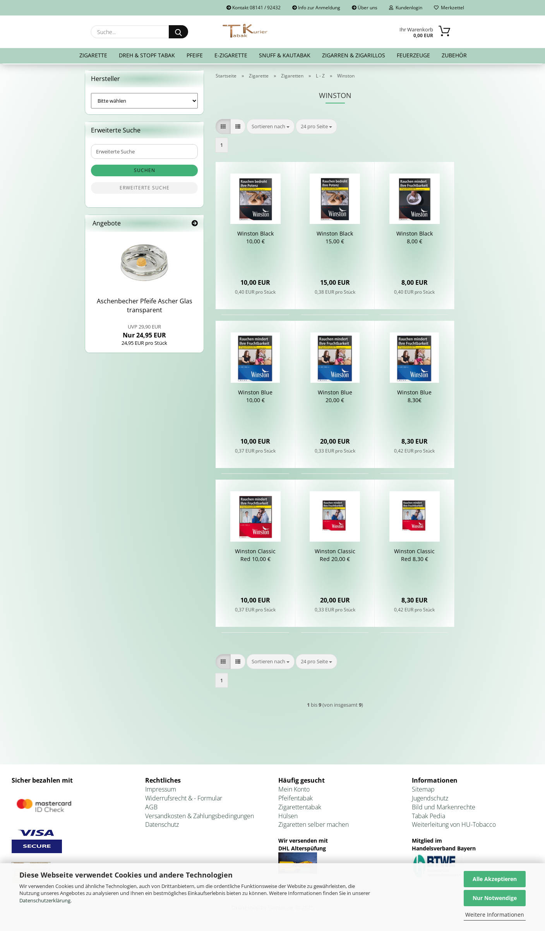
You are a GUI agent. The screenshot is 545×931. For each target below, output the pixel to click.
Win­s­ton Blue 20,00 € (335, 398)
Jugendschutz (430, 799)
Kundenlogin (405, 7)
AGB (151, 808)
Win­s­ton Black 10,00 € (255, 239)
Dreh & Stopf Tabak (147, 55)
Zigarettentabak (299, 808)
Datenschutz (162, 826)
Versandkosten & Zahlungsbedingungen (199, 817)
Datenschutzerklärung (44, 900)
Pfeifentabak (295, 799)
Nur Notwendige (495, 898)
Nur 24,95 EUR (144, 333)
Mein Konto (294, 790)
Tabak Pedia (428, 817)
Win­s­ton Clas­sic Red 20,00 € (335, 556)
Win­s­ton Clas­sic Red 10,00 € (255, 556)
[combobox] (271, 128)
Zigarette (93, 55)
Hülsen (288, 817)
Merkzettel (449, 7)
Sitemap (423, 790)
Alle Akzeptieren (495, 879)
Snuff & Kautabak (284, 55)
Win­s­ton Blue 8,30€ (414, 398)
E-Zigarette (230, 55)
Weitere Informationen (494, 914)
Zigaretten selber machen (313, 826)
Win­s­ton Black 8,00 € (414, 239)
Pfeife (195, 55)
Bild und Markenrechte (443, 808)
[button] (223, 128)
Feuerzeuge (413, 55)
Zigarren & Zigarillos (353, 55)
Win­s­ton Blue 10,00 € (255, 398)
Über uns (364, 7)
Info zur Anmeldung (316, 7)
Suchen (144, 172)
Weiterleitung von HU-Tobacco (454, 826)
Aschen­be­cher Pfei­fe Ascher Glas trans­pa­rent (144, 307)
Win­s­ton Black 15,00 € (335, 239)
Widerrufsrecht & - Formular (183, 799)
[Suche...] (178, 31)
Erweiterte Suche (145, 189)
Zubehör (454, 55)
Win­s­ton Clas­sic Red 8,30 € (414, 556)
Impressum (160, 790)
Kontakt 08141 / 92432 (253, 7)
